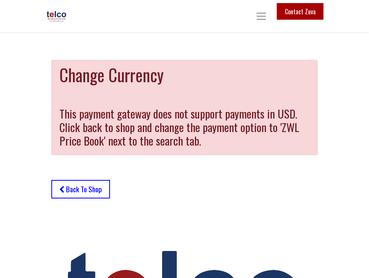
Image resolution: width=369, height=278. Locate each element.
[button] (80, 189)
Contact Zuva (300, 11)
